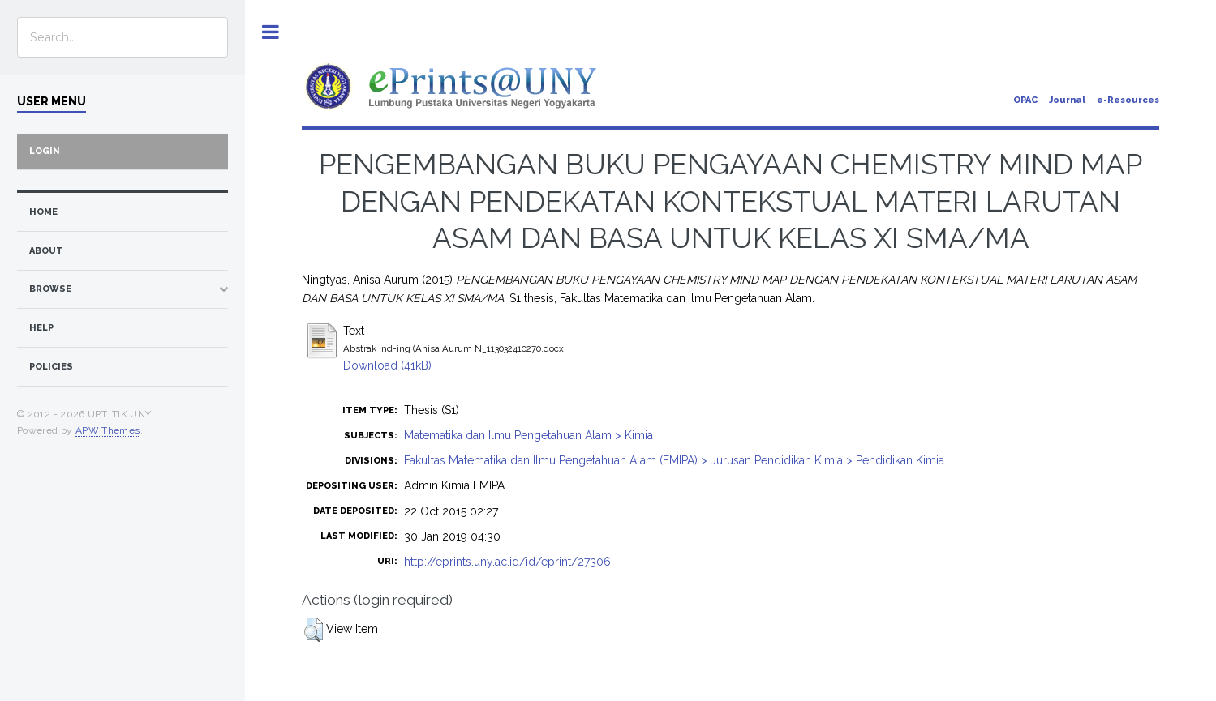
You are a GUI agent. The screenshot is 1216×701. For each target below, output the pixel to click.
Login (44, 151)
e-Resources (1128, 100)
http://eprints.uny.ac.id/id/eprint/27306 (507, 561)
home (43, 212)
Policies (51, 366)
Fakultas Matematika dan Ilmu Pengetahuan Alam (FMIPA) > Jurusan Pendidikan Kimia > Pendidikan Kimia (674, 460)
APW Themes (107, 430)
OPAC (1025, 100)
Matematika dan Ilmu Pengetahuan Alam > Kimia (528, 435)
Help (41, 328)
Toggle (270, 32)
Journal (1067, 100)
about (46, 251)
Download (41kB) (387, 365)
